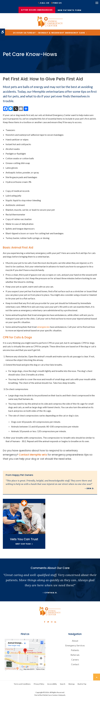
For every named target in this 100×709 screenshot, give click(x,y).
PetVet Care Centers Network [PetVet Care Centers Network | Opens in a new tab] (54, 696)
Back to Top (82, 685)
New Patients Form (70, 10)
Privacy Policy (39, 685)
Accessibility (52, 685)
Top (96, 678)
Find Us (57, 3)
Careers (75, 660)
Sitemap (71, 685)
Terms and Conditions (22, 685)
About (75, 641)
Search (62, 685)
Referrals (75, 655)
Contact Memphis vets (33, 455)
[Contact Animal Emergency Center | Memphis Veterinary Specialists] (25, 670)
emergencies (43, 327)
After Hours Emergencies (36, 10)
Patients (75, 651)
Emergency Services (75, 646)
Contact (75, 665)
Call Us (44, 3)
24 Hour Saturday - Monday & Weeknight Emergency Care (49, 33)
